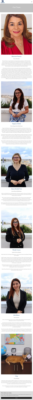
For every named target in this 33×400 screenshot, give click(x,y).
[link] (3, 1)
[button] (32, 2)
